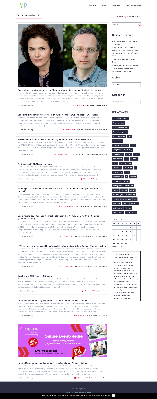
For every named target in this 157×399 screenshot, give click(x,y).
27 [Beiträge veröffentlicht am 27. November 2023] (114, 243)
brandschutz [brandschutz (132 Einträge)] (117, 141)
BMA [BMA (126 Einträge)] (129, 136)
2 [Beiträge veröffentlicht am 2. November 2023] (126, 227)
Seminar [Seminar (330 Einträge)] (126, 203)
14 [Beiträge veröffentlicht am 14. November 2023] (118, 235)
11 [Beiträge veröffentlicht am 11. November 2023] (134, 231)
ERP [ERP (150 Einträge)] (126, 159)
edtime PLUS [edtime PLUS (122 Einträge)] (117, 159)
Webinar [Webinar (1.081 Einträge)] (128, 208)
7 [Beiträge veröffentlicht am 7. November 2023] (118, 231)
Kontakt (104, 5)
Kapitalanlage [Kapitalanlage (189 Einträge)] (118, 177)
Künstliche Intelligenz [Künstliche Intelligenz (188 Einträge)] (121, 181)
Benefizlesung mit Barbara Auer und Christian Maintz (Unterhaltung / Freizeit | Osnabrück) (60, 90)
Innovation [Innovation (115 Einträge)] (128, 168)
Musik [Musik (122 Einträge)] (132, 190)
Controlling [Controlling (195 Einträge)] (128, 150)
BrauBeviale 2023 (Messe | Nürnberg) (35, 276)
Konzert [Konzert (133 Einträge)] (133, 177)
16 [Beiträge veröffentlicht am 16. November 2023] (126, 235)
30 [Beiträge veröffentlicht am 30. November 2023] (126, 243)
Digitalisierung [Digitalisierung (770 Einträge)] (118, 154)
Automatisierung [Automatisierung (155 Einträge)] (119, 136)
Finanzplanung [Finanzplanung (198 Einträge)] (125, 163)
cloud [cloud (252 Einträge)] (133, 145)
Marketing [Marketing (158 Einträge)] (129, 186)
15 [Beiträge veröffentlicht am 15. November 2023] (122, 235)
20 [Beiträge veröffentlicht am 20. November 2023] (114, 239)
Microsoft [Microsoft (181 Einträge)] (124, 190)
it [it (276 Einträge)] (135, 168)
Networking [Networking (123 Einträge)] (130, 195)
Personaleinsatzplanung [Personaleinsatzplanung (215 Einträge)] (122, 199)
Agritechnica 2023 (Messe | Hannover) (35, 164)
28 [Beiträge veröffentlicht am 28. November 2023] (118, 243)
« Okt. (114, 246)
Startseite (92, 5)
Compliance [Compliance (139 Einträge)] (117, 150)
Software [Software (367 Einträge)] (134, 203)
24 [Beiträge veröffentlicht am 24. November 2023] (130, 239)
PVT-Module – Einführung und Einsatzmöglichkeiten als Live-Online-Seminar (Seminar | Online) (62, 246)
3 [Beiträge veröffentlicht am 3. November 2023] (130, 227)
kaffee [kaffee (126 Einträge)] (127, 172)
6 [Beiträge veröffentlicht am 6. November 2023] (114, 231)
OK (114, 395)
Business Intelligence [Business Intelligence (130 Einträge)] (120, 145)
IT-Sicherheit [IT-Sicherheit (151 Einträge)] (117, 172)
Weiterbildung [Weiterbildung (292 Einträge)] (118, 212)
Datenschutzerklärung (133, 5)
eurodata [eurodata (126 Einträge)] (134, 159)
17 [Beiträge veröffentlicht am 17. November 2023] (130, 235)
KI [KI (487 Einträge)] (126, 177)
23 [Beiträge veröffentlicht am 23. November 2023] (126, 239)
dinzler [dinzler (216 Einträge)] (128, 154)
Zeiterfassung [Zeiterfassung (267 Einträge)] (131, 212)
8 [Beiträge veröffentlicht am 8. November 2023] (122, 231)
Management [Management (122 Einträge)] (118, 186)
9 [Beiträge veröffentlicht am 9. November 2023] (126, 231)
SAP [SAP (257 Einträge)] (135, 199)
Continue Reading (25, 105)
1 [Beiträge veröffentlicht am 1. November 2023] (122, 227)
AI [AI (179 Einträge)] (114, 118)
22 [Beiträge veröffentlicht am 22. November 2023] (122, 239)
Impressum (116, 5)
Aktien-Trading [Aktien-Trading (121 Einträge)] (122, 118)
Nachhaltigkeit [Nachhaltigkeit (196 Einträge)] (118, 195)
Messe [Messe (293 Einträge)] (115, 190)
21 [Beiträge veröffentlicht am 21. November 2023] (118, 239)
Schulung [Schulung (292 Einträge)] (116, 203)
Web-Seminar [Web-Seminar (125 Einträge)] (118, 208)
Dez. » (119, 246)
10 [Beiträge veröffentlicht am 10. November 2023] (130, 231)
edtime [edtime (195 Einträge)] (136, 154)
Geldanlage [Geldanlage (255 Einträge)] (117, 168)
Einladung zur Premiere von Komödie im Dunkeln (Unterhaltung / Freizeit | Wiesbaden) (58, 115)
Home (119, 17)
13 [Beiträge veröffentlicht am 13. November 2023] (114, 235)
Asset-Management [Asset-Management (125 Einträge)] (120, 132)
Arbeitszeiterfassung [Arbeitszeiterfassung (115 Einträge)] (120, 127)
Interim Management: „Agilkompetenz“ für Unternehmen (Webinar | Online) (53, 300)
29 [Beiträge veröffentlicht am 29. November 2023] (122, 243)
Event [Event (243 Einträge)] (115, 163)
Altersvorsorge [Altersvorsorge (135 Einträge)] (118, 123)
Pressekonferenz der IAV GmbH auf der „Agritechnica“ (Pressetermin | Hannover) (55, 139)
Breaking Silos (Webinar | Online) (126, 65)
